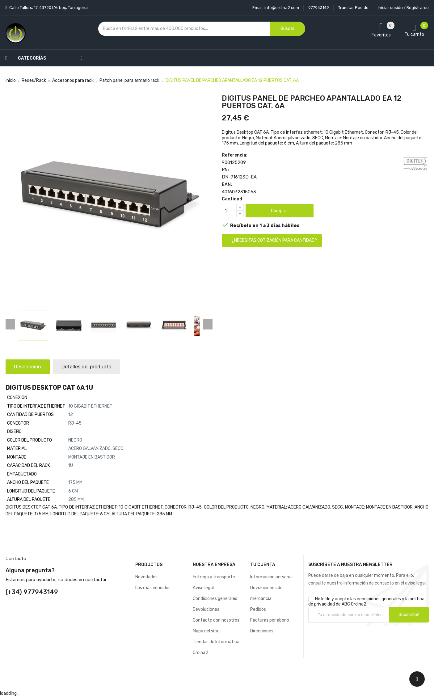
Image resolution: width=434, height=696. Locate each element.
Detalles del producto (88, 367)
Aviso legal (203, 587)
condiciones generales (379, 599)
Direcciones (261, 631)
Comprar (279, 210)
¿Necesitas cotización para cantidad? (274, 240)
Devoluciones (206, 609)
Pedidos (258, 609)
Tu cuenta (262, 564)
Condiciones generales (215, 598)
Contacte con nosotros (216, 620)
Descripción (28, 367)
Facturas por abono (269, 620)
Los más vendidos (153, 587)
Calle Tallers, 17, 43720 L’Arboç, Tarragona (48, 7)
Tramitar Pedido (353, 7)
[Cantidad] (229, 210)
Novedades (146, 577)
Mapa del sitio (206, 631)
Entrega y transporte (214, 577)
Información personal (271, 577)
